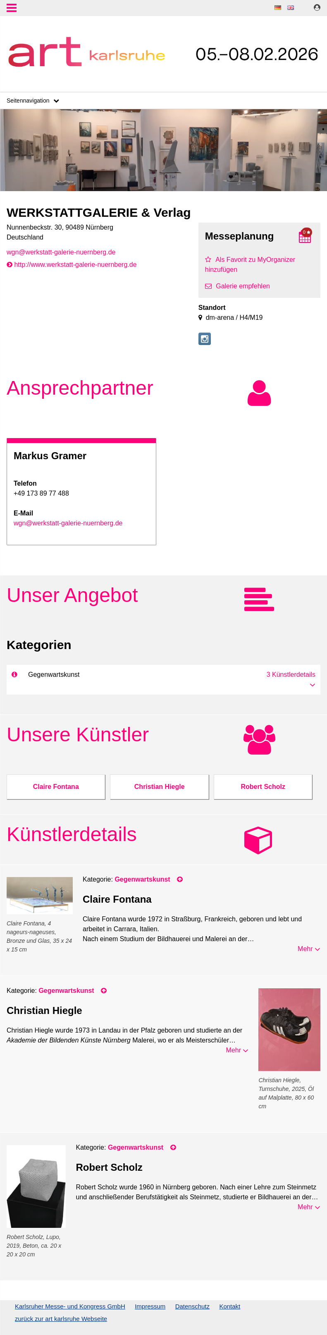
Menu (12, 9)
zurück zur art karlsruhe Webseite (61, 1318)
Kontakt (229, 1306)
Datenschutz (192, 1306)
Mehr (309, 948)
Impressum (150, 1306)
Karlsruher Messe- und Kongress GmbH (70, 1306)
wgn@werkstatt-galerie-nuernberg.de (61, 252)
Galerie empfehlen (237, 286)
